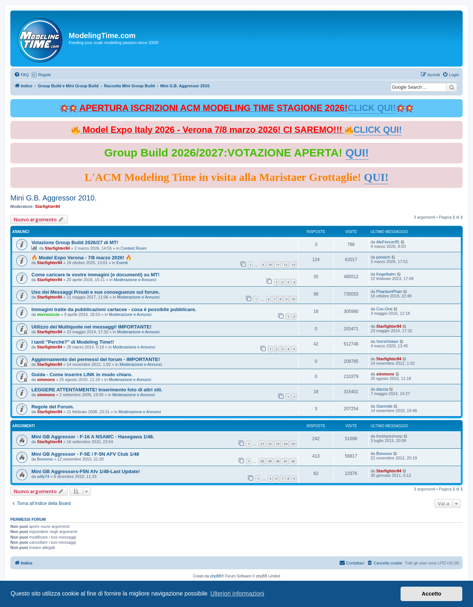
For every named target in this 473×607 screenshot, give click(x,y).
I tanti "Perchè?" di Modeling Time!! (72, 342)
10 (270, 264)
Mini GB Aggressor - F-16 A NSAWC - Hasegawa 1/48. (92, 436)
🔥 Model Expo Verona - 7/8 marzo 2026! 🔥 (81, 257)
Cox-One (384, 309)
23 (277, 443)
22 (270, 443)
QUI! (357, 152)
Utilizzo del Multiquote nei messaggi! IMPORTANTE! (91, 327)
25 (293, 443)
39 (270, 461)
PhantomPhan (389, 291)
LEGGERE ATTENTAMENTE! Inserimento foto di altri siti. (96, 389)
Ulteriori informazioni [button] (237, 593)
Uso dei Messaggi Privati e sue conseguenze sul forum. (95, 292)
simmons (46, 379)
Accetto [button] (431, 594)
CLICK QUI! (371, 108)
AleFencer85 (387, 242)
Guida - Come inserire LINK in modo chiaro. (81, 374)
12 (285, 264)
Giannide (384, 406)
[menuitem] (21, 74)
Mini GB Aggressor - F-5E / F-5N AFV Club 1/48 (85, 454)
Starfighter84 (47, 206)
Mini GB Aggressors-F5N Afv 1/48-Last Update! (85, 471)
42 (293, 461)
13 (293, 264)
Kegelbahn (386, 274)
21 (262, 443)
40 (277, 461)
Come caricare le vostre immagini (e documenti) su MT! (95, 274)
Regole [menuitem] (44, 74)
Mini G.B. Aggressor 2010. (53, 198)
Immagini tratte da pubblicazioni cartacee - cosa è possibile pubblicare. (113, 309)
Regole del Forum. (52, 406)
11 (277, 264)
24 (285, 443)
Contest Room (133, 248)
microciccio (48, 314)
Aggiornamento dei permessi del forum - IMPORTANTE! (95, 359)
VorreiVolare (387, 341)
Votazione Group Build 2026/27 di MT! (74, 242)
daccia (382, 389)
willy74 (43, 476)
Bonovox (45, 459)
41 (285, 461)
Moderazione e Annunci (135, 279)
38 (262, 461)
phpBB (215, 576)
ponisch (383, 257)
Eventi (122, 262)
